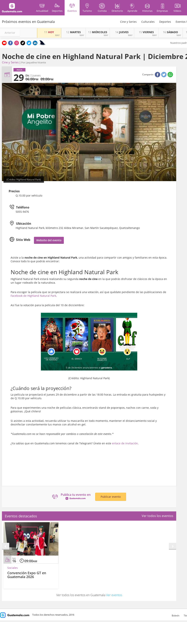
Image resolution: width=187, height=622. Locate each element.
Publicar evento (111, 496)
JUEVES (122, 32)
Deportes (165, 22)
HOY (49, 32)
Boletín (175, 615)
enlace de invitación (125, 443)
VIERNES (146, 32)
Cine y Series (128, 22)
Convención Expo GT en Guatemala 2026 (26, 575)
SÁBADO (170, 32)
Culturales (148, 22)
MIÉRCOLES (97, 32)
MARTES (73, 32)
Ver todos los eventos (157, 516)
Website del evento (48, 240)
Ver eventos (114, 595)
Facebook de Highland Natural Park (33, 296)
